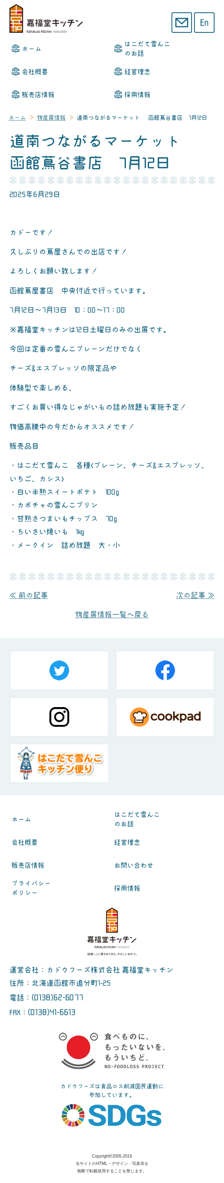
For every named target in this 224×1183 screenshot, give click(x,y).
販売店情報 (38, 94)
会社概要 (35, 71)
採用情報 (137, 94)
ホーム (31, 49)
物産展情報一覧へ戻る (112, 615)
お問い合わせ (133, 865)
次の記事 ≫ (195, 595)
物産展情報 (51, 118)
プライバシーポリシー (31, 888)
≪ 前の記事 (28, 595)
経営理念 (137, 71)
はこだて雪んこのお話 (147, 49)
